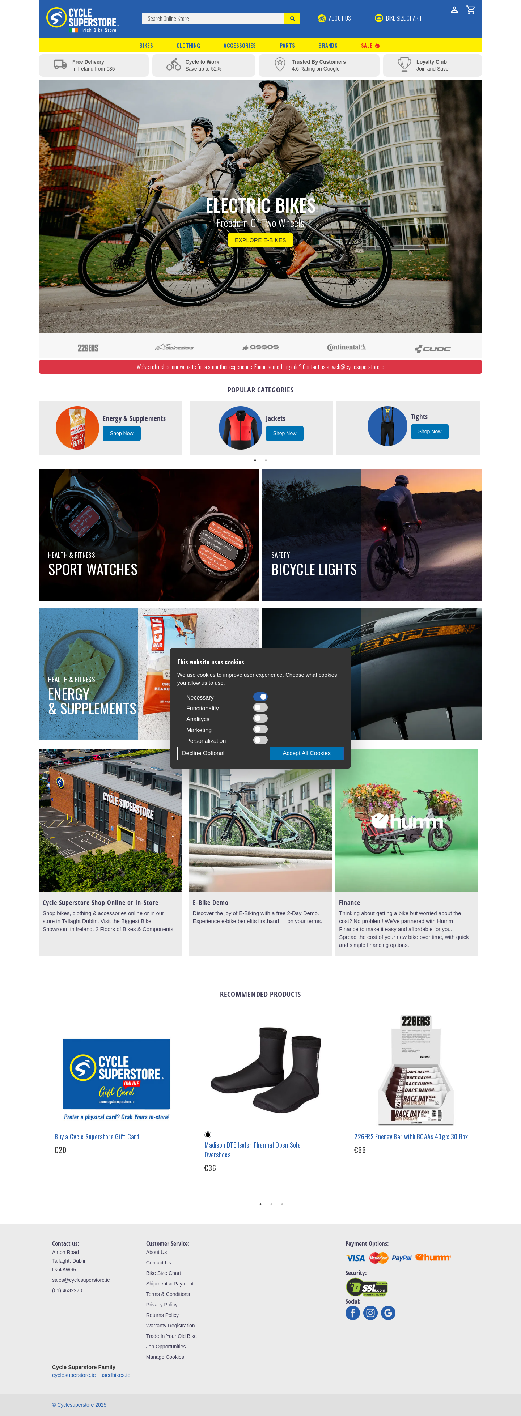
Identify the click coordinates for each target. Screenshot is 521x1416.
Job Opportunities (166, 1346)
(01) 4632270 (67, 1290)
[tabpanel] (110, 428)
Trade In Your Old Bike (171, 1336)
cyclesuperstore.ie (74, 1375)
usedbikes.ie (115, 1375)
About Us (334, 18)
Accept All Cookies (307, 753)
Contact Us (158, 1263)
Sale (371, 45)
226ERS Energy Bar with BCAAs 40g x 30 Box (411, 1136)
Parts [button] (287, 45)
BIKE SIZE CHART (398, 18)
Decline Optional (203, 753)
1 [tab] (255, 460)
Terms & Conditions (168, 1294)
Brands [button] (328, 45)
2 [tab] (266, 460)
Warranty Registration (170, 1325)
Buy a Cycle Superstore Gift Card (97, 1136)
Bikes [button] (146, 45)
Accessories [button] (240, 45)
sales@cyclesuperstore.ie (81, 1280)
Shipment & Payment (170, 1284)
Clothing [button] (188, 45)
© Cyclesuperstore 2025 (79, 1405)
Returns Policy (162, 1315)
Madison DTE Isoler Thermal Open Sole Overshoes (252, 1149)
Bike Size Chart (163, 1273)
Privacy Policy (162, 1304)
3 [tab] (282, 1204)
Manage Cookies (165, 1357)
